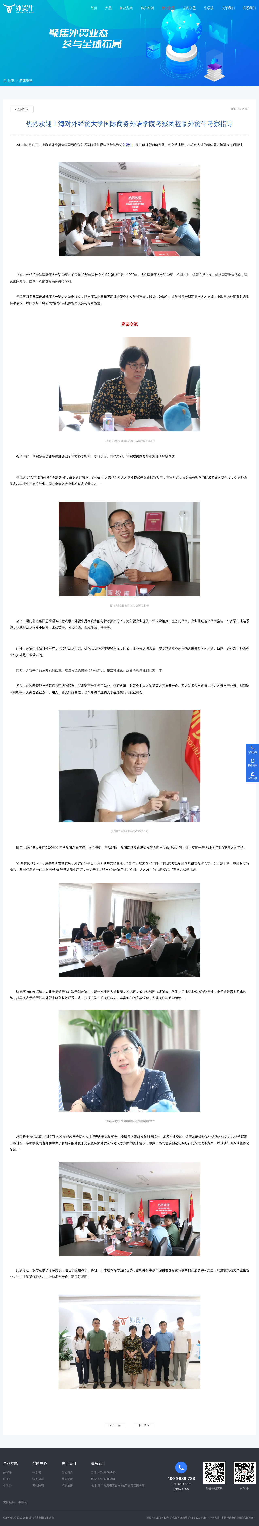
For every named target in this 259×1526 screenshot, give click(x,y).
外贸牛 (127, 145)
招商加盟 (189, 8)
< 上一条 (115, 1425)
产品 (108, 8)
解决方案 (126, 8)
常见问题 (38, 1479)
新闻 (25, 80)
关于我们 (228, 8)
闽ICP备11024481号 (158, 1517)
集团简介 (67, 1472)
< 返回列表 (22, 109)
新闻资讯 (168, 8)
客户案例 (147, 8)
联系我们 (249, 8)
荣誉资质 (67, 1479)
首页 (94, 8)
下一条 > (143, 1425)
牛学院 (209, 8)
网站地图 (38, 1485)
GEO (6, 1479)
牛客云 (7, 1485)
